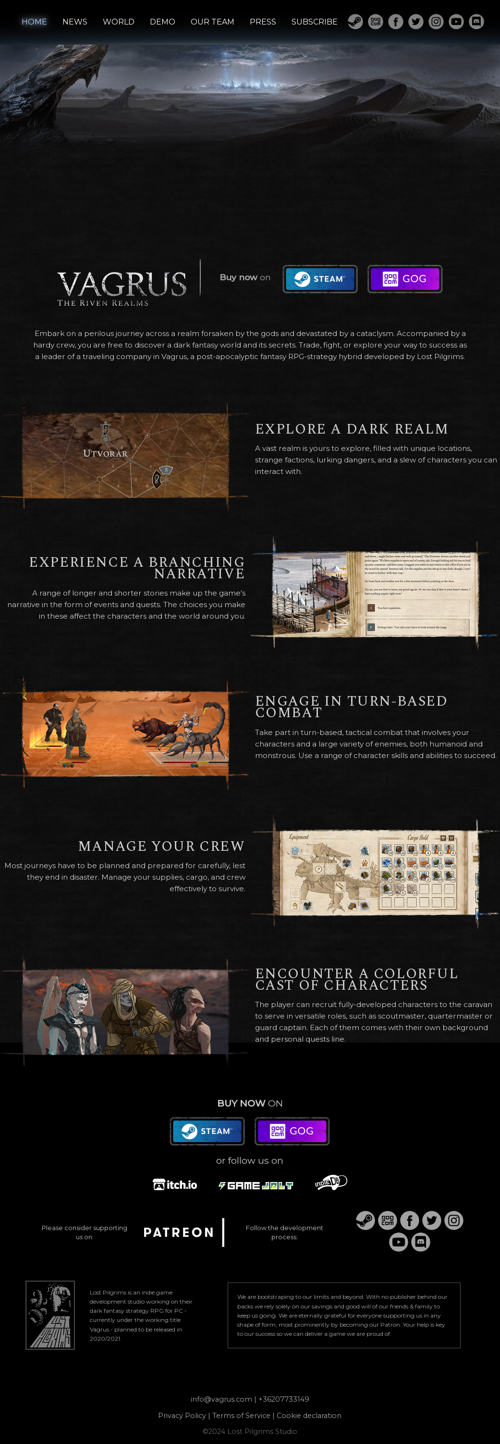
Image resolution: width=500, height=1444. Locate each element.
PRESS (263, 22)
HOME (34, 22)
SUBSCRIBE (315, 22)
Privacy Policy (182, 1415)
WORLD (118, 22)
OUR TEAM (212, 22)
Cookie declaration (309, 1415)
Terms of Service (241, 1415)
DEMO (162, 22)
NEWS (74, 22)
